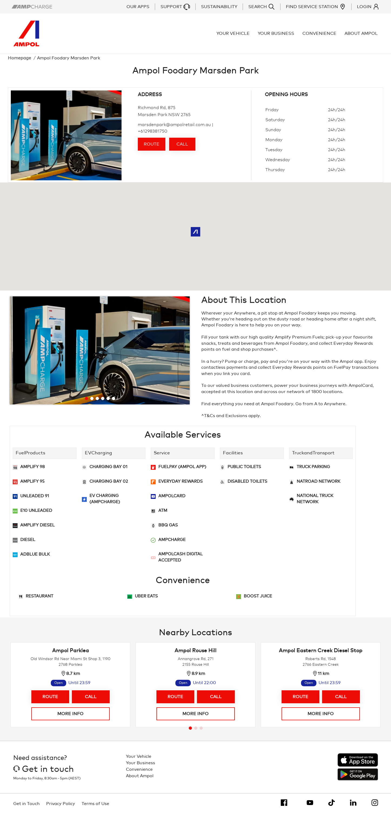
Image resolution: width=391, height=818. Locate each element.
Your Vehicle (234, 35)
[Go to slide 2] (91, 402)
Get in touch (43, 773)
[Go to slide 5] (108, 402)
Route (151, 148)
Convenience (321, 35)
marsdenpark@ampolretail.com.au (174, 129)
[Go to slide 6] (113, 402)
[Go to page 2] (196, 732)
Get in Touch (26, 808)
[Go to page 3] (201, 732)
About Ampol (362, 35)
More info (70, 718)
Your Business (277, 35)
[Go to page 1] (190, 732)
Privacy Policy (60, 808)
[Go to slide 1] (86, 402)
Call (182, 148)
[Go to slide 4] (102, 402)
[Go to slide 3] (97, 402)
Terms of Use (95, 808)
